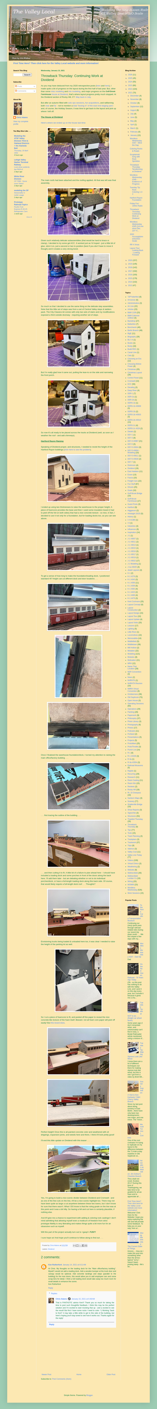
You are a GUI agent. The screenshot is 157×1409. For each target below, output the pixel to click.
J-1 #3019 (132, 557)
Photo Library (133, 721)
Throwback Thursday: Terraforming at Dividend (136, 168)
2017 (130, 271)
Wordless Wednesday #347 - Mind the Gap (136, 141)
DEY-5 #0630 (133, 459)
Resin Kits (132, 783)
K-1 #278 (131, 576)
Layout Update (134, 619)
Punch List (132, 750)
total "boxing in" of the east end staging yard (93, 106)
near (47, 106)
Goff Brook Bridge (135, 493)
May (132, 121)
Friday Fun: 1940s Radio (136, 204)
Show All (29, 217)
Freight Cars (133, 481)
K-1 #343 (131, 579)
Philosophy (132, 718)
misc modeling (57, 91)
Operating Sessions (136, 703)
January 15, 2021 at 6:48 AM (83, 1299)
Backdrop (131, 321)
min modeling (74, 91)
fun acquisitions (92, 103)
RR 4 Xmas (134, 245)
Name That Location (132, 667)
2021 (130, 93)
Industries (132, 526)
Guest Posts (133, 504)
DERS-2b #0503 (134, 415)
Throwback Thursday (132, 826)
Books (130, 343)
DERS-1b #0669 (134, 406)
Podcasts (131, 731)
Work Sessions (134, 893)
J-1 (129, 536)
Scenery (131, 801)
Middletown (132, 644)
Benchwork (132, 327)
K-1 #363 (131, 589)
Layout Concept (134, 605)
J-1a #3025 (132, 567)
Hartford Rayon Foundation (136, 199)
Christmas (132, 369)
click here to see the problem (77, 449)
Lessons (131, 626)
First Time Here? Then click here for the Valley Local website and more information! (56, 63)
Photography (133, 725)
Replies (54, 1293)
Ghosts (130, 487)
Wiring (130, 881)
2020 (130, 260)
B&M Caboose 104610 (133, 317)
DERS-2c (131, 425)
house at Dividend (60, 94)
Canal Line (132, 352)
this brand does (58, 1023)
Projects (131, 740)
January (133, 135)
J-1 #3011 (132, 542)
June (132, 117)
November (134, 99)
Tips (129, 830)
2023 (130, 85)
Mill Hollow (132, 648)
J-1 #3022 (132, 561)
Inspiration (132, 532)
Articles (131, 309)
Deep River (132, 390)
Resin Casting (133, 780)
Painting (131, 712)
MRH (130, 663)
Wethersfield (133, 873)
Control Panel (133, 378)
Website (131, 870)
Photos (130, 728)
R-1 (129, 753)
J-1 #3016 (132, 551)
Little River (132, 632)
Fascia (130, 478)
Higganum (132, 510)
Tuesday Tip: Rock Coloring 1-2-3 (136, 190)
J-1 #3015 (132, 548)
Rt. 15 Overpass (134, 793)
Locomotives (133, 635)
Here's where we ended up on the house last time (63, 123)
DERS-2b (131, 411)
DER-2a (131, 397)
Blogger (89, 1395)
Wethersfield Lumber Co (133, 877)
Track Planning (134, 836)
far (55, 106)
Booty (130, 346)
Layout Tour (132, 616)
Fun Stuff (131, 484)
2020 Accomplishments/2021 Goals (136, 237)
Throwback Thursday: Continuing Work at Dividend (135, 213)
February (134, 132)
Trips (130, 845)
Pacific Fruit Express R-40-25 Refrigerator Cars (20, 209)
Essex (130, 475)
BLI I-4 (130, 340)
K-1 (129, 573)
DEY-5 (130, 444)
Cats (129, 355)
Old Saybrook (133, 697)
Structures (132, 816)
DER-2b (131, 400)
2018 (130, 267)
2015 (130, 278)
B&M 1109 (132, 312)
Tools (130, 833)
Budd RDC (132, 349)
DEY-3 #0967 (133, 441)
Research (131, 777)
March (133, 128)
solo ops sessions (76, 103)
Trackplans (132, 839)
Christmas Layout (135, 372)
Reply (50, 1288)
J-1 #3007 (132, 539)
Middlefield (132, 641)
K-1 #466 (131, 595)
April (132, 124)
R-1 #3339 (132, 756)
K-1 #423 (131, 592)
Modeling (131, 654)
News (130, 677)
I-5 (129, 523)
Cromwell (131, 381)
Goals (130, 490)
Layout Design (133, 613)
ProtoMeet (132, 743)
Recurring (132, 774)
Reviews (131, 786)
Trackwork (132, 842)
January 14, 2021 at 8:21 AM (74, 1265)
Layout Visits (133, 623)
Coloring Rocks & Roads (136, 150)
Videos (130, 860)
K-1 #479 (131, 598)
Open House (133, 700)
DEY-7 (130, 462)
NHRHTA (131, 680)
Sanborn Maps (134, 798)
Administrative (133, 303)
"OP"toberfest (133, 297)
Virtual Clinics (133, 863)
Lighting (131, 629)
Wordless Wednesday (132, 889)
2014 (130, 282)
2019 (130, 264)
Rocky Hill (132, 790)
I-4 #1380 (131, 520)
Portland (131, 734)
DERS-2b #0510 (134, 420)
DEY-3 (130, 438)
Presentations (133, 737)
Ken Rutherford (55, 1265)
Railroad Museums (135, 765)
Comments (20, 91)
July (132, 114)
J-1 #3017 (132, 554)
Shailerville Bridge (135, 804)
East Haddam (133, 471)
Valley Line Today (135, 855)
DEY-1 (130, 435)
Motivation (132, 660)
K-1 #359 (131, 586)
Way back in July (83, 97)
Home (79, 1374)
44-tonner (131, 300)
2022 (130, 89)
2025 (130, 78)
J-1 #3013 (132, 545)
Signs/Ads (132, 813)
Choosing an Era (134, 359)
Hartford (131, 507)
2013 (130, 285)
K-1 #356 (131, 583)
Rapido (130, 771)
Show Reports (133, 810)
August (133, 110)
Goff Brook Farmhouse (132, 500)
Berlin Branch (133, 330)
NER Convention (134, 672)
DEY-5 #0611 (133, 456)
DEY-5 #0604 (133, 447)
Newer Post (46, 1374)
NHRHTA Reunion (135, 683)
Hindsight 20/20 (134, 514)
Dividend (51, 1249)
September (135, 106)
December (134, 96)
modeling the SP (21, 190)
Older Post (111, 1374)
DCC (130, 384)
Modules (131, 657)
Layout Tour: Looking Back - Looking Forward (136, 251)
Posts (18, 86)
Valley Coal (132, 852)
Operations (132, 709)
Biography (132, 337)
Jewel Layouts (133, 570)
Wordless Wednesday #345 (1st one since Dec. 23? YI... (136, 226)
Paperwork (132, 715)
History (130, 517)
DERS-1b (131, 403)
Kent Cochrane (134, 601)
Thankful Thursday (135, 819)
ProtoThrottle (133, 747)
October (133, 103)
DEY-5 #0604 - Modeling (134, 451)
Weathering (132, 867)
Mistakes (131, 651)
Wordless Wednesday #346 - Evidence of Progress (136, 179)
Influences (132, 529)
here (98, 86)
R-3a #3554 (132, 762)
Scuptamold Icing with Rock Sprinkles (135, 157)
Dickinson (132, 465)
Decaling (131, 387)
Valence (131, 849)
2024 (130, 82)
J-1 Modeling (133, 564)
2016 (130, 275)
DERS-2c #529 (134, 428)
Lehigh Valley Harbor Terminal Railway (21, 162)
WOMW (131, 885)
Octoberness (133, 694)
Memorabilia (133, 638)
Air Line (131, 306)
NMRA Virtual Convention (133, 690)
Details (130, 431)
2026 (130, 75)
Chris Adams (61, 1299)
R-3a (130, 759)
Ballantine (132, 324)
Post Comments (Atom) (61, 1379)
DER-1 (130, 393)
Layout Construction (133, 609)
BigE (129, 333)
